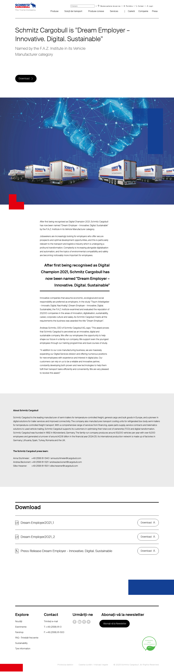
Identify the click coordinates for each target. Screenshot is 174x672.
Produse (54, 11)
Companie (143, 11)
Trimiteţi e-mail (51, 622)
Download (24, 78)
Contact (141, 6)
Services (114, 11)
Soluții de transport (73, 11)
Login (151, 6)
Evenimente (21, 627)
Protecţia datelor (65, 665)
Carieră (131, 11)
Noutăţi (18, 622)
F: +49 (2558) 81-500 (54, 632)
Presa (154, 11)
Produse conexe (96, 11)
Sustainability (21, 643)
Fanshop (19, 632)
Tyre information (22, 649)
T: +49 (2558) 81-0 (53, 627)
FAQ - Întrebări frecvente (26, 638)
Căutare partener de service (110, 6)
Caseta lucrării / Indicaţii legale (93, 665)
